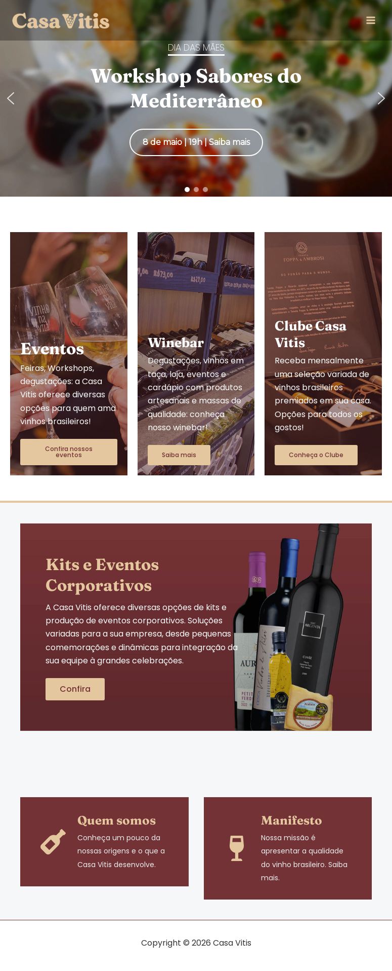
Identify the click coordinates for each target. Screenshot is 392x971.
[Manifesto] (236, 848)
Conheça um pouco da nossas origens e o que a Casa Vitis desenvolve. (121, 851)
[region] (196, 98)
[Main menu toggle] (371, 20)
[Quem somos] (53, 841)
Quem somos (116, 820)
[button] (11, 98)
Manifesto (291, 820)
